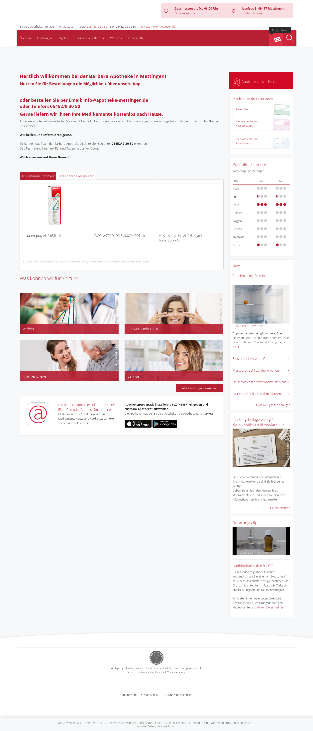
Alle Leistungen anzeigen (199, 388)
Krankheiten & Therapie (89, 38)
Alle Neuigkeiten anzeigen (274, 405)
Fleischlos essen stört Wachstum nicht (259, 382)
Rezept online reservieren (76, 176)
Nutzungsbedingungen (178, 695)
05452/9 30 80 (98, 26)
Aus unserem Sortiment (38, 176)
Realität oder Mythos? (248, 326)
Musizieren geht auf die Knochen (256, 370)
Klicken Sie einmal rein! (271, 607)
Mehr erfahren (281, 508)
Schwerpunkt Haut (143, 328)
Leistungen (44, 38)
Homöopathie (136, 38)
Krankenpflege (34, 376)
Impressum (129, 695)
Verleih (28, 328)
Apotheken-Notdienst (255, 81)
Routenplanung (252, 13)
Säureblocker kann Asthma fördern (257, 394)
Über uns (26, 38)
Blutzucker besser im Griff (251, 358)
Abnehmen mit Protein (249, 275)
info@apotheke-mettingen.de (157, 26)
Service (133, 376)
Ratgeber (63, 38)
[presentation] (25, 221)
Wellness (116, 38)
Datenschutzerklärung (161, 726)
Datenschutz (150, 695)
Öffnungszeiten (184, 13)
